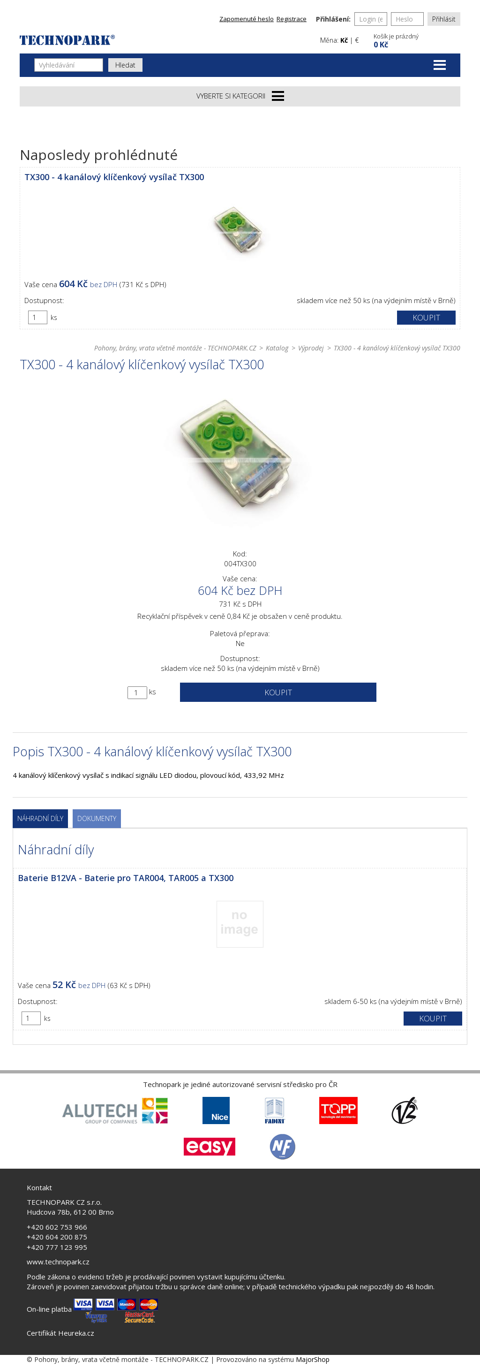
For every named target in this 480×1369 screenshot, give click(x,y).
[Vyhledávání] (68, 65)
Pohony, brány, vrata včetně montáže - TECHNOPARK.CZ (175, 347)
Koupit (426, 317)
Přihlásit (444, 19)
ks (54, 317)
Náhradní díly (40, 818)
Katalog (277, 347)
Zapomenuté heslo (246, 19)
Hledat (125, 65)
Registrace (292, 19)
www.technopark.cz (58, 1261)
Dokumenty (96, 818)
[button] (415, 39)
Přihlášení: (333, 19)
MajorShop (313, 1359)
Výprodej (311, 347)
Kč (344, 40)
